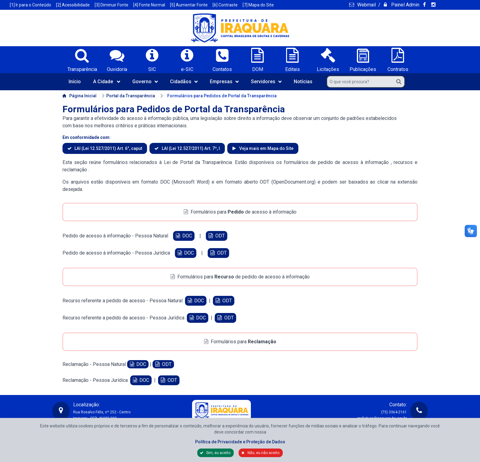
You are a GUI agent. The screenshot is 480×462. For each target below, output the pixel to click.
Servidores (266, 81)
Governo (145, 81)
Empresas (224, 81)
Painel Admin (404, 5)
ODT (216, 236)
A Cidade (106, 81)
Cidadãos (184, 81)
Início (75, 81)
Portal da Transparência (128, 95)
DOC (184, 236)
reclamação (75, 170)
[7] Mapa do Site (258, 4)
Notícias (303, 81)
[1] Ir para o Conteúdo (30, 4)
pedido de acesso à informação (354, 162)
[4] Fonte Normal (149, 4)
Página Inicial (79, 95)
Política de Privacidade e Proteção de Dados (240, 441)
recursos (404, 162)
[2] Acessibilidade (73, 4)
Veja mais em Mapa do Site (265, 148)
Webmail (366, 5)
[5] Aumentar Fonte (189, 4)
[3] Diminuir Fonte (111, 4)
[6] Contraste (225, 4)
